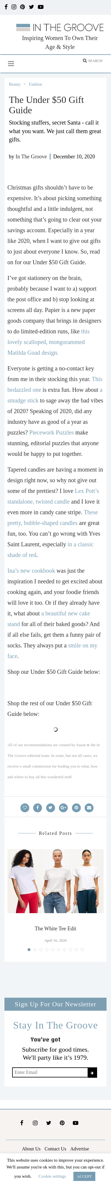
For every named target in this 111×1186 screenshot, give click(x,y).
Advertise (79, 1148)
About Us (31, 1148)
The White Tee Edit (55, 929)
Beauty (15, 84)
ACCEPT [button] (84, 1176)
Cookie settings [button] (52, 1176)
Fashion (35, 84)
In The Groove (31, 157)
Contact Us (55, 1148)
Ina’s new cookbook (31, 570)
